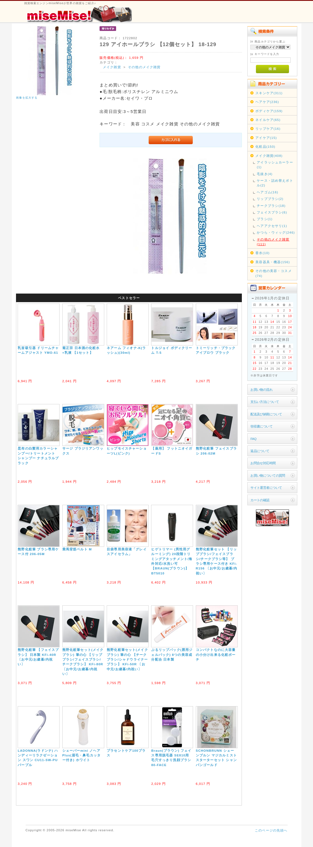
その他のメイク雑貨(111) (273, 242)
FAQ (253, 438)
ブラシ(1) (264, 219)
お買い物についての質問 (267, 475)
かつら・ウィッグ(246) (276, 232)
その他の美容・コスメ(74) (273, 273)
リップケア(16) (267, 128)
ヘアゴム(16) (267, 192)
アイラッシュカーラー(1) (275, 164)
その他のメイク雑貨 (144, 67)
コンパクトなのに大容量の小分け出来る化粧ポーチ (216, 654)
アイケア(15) (266, 137)
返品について (259, 451)
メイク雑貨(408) (269, 155)
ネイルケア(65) (267, 120)
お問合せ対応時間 (262, 463)
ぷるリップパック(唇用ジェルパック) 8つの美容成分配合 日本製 (171, 654)
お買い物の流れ (261, 389)
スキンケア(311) (269, 93)
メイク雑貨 (112, 67)
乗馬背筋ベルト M (77, 549)
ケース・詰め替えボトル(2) (275, 183)
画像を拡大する (27, 97)
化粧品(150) (265, 146)
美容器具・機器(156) (272, 262)
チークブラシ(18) (271, 205)
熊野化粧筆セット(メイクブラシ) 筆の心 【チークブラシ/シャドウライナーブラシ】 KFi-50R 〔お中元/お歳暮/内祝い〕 (127, 659)
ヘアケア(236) (267, 102)
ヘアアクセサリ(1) (272, 226)
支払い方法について (264, 401)
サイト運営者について (266, 487)
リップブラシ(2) (270, 198)
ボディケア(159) (269, 111)
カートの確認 (259, 500)
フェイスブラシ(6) (272, 212)
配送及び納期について (266, 414)
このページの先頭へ (271, 830)
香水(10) (262, 253)
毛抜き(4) (264, 174)
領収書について (261, 426)
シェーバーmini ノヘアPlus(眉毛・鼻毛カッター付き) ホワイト (81, 755)
